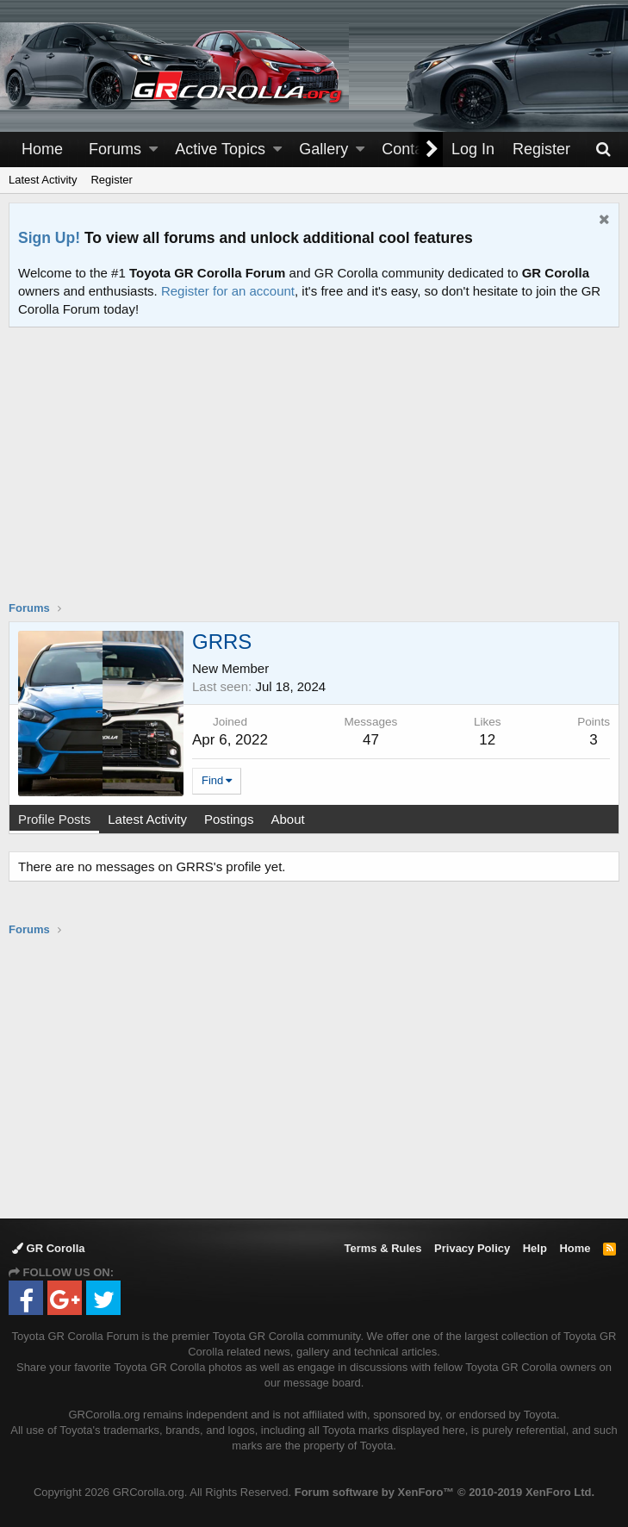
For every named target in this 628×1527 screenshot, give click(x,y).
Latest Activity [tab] (147, 819)
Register (111, 179)
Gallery (323, 149)
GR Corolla (48, 1248)
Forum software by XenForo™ (444, 1492)
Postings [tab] (229, 819)
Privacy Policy (472, 1248)
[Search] (603, 149)
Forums (115, 149)
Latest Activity (43, 179)
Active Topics (220, 149)
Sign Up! (49, 237)
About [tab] (287, 819)
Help (535, 1248)
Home (42, 149)
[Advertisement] (318, 474)
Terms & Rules (382, 1248)
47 (371, 740)
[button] (153, 149)
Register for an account (228, 291)
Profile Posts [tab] (54, 819)
